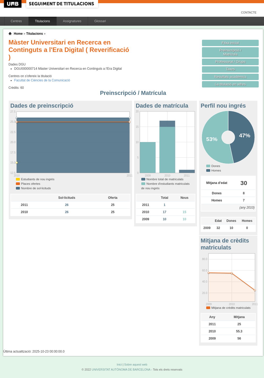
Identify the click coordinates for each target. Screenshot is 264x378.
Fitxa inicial (230, 43)
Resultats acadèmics (230, 77)
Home (18, 34)
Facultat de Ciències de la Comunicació (42, 80)
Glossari (100, 21)
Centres (16, 21)
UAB (13, 4)
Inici (119, 364)
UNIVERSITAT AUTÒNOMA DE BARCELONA (121, 369)
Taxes (230, 69)
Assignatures (72, 21)
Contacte (249, 12)
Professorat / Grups (230, 62)
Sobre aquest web (135, 364)
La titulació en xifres (230, 84)
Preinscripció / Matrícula (230, 52)
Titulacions (42, 21)
